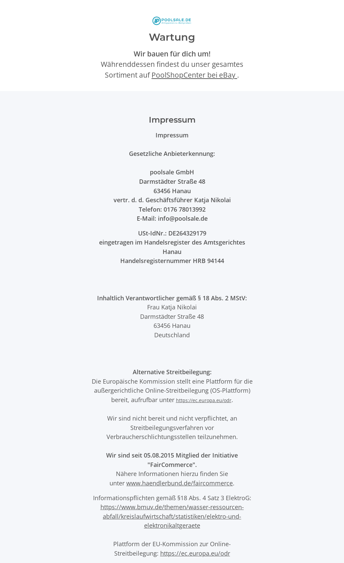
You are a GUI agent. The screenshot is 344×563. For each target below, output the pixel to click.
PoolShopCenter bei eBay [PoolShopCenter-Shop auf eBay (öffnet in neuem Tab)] (194, 75)
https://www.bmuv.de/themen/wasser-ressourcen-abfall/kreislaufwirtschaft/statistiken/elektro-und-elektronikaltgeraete (172, 516)
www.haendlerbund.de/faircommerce (179, 483)
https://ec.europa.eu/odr (203, 400)
